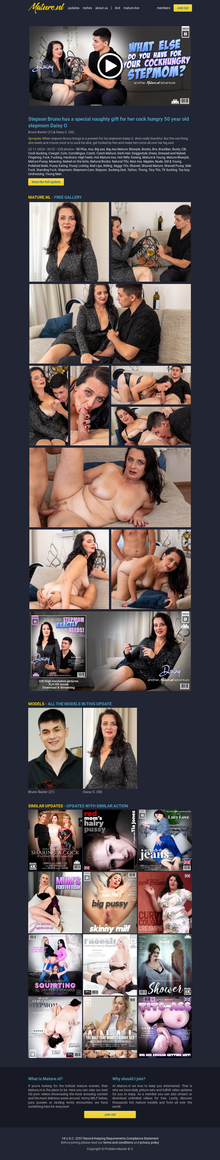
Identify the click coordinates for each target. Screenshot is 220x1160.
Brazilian (165, 149)
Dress (153, 153)
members (163, 8)
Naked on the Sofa (76, 161)
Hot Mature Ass (105, 157)
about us (101, 8)
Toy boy (184, 170)
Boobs (146, 149)
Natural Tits (120, 161)
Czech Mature (106, 153)
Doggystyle (139, 153)
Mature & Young (153, 157)
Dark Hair (123, 153)
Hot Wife (123, 157)
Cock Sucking (37, 153)
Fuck (46, 157)
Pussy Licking (79, 166)
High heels (85, 157)
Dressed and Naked (171, 153)
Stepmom (65, 170)
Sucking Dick (117, 170)
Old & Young (172, 161)
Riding (107, 166)
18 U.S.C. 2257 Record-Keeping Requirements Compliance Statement (110, 1138)
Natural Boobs (100, 161)
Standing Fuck (46, 170)
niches (87, 8)
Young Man (54, 174)
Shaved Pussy (174, 166)
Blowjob (134, 149)
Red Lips (96, 166)
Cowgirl (53, 153)
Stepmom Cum (83, 170)
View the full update (46, 182)
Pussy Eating (58, 166)
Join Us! (183, 8)
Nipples (148, 161)
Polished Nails (38, 166)
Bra (154, 149)
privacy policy (149, 1142)
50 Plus (81, 149)
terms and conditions (118, 1142)
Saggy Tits (121, 166)
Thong (142, 170)
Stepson (101, 170)
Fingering (34, 157)
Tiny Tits (154, 170)
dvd (117, 8)
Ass (90, 149)
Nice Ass (136, 161)
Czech (90, 153)
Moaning (55, 161)
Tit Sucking (169, 170)
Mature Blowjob (178, 157)
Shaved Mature (152, 166)
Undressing (36, 174)
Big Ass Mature (117, 149)
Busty (176, 149)
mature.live (131, 8)
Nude (159, 161)
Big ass (100, 149)
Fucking (56, 157)
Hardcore (70, 157)
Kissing (136, 157)
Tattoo (132, 170)
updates (73, 8)
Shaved (135, 166)
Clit (184, 149)
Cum (64, 153)
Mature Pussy (38, 161)
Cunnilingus (76, 153)
